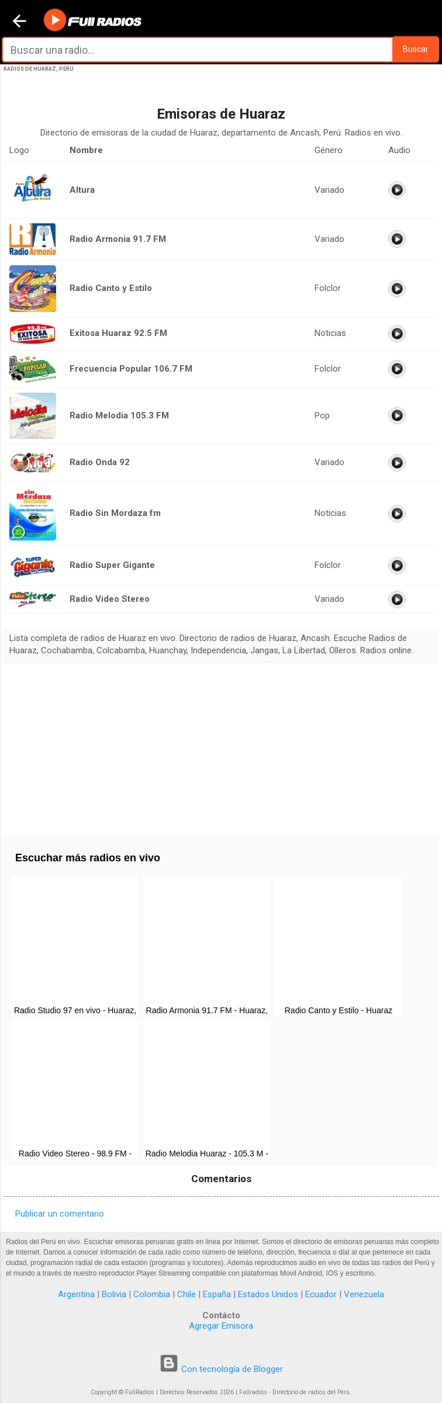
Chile (186, 1294)
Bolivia (114, 1294)
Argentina (76, 1294)
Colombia (151, 1294)
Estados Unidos (268, 1294)
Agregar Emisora (221, 1326)
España (217, 1294)
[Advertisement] (221, 744)
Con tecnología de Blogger (221, 1369)
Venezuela (364, 1294)
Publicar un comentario (59, 1213)
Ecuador (321, 1294)
